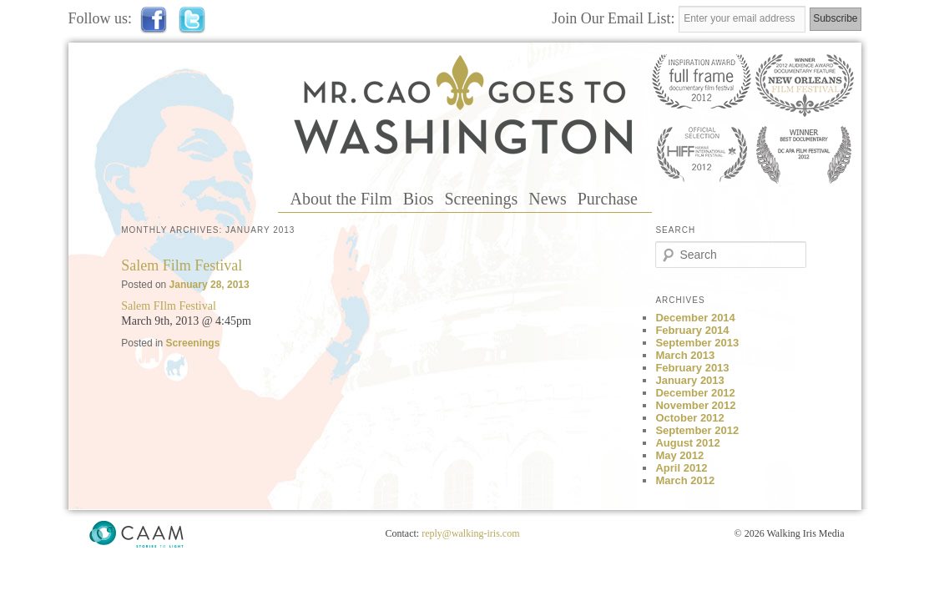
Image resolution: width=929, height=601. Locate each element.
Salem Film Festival (181, 265)
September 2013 (697, 342)
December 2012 (695, 392)
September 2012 (697, 430)
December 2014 (695, 317)
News (547, 198)
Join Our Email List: (615, 18)
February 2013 (692, 367)
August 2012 (687, 443)
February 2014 (692, 330)
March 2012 (684, 480)
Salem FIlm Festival (168, 306)
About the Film (341, 198)
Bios (418, 198)
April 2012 (681, 468)
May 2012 (679, 455)
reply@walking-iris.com (470, 533)
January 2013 (689, 380)
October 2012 (689, 418)
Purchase (608, 198)
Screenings (481, 198)
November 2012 (695, 405)
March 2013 (684, 355)
